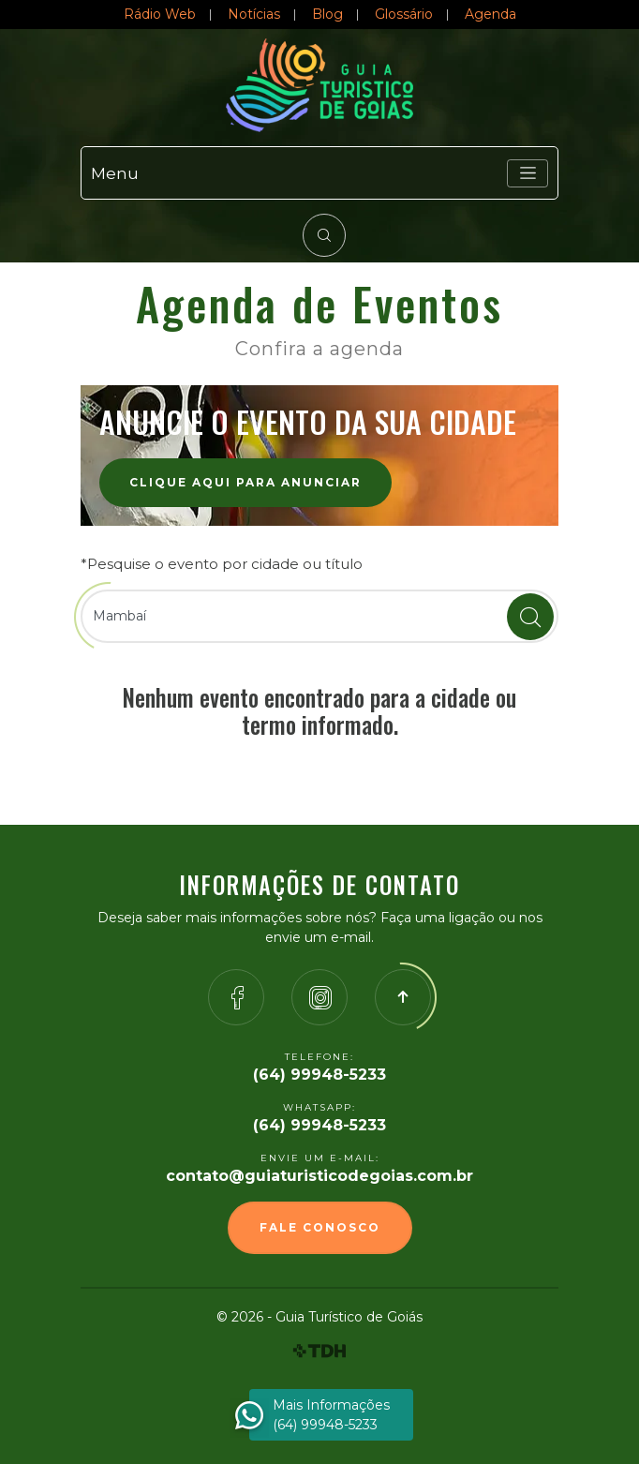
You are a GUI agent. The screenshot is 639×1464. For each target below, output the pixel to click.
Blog (327, 14)
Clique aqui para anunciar (245, 482)
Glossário (404, 14)
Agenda (490, 14)
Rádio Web (160, 14)
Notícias (254, 14)
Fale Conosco (320, 1227)
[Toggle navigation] (527, 173)
